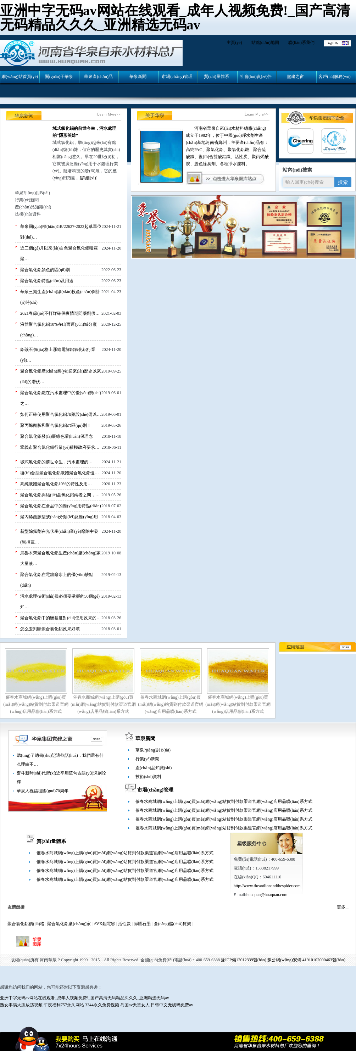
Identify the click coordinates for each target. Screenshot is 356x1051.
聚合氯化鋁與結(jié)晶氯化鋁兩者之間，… (60, 494)
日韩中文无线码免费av (172, 1004)
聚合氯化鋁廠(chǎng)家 (68, 923)
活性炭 (124, 923)
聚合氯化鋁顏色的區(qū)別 (45, 269)
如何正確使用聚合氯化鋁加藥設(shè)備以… (60, 414)
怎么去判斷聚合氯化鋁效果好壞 (50, 628)
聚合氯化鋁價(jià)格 (25, 923)
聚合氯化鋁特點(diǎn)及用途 (46, 280)
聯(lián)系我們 (301, 42)
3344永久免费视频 (102, 1004)
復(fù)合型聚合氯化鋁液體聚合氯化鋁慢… (59, 472)
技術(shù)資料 (148, 776)
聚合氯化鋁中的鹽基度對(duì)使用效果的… (60, 617)
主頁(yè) (234, 42)
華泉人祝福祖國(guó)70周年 (42, 790)
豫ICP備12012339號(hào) (243, 959)
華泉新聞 (145, 738)
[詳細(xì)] (88, 177)
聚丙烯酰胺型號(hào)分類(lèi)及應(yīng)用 (59, 516)
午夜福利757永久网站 (64, 1004)
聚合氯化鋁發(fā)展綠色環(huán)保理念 (56, 436)
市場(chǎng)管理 (155, 790)
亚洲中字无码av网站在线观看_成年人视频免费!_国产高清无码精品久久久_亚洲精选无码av (175, 17)
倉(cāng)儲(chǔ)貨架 (172, 923)
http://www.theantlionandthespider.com (267, 885)
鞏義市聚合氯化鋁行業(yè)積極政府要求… (59, 447)
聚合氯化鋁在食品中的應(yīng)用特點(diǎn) (60, 505)
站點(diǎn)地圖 (265, 42)
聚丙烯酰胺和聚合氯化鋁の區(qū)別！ (55, 425)
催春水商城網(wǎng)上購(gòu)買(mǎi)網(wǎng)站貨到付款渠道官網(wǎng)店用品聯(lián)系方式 (35, 704)
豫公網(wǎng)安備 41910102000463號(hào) (306, 959)
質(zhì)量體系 (51, 841)
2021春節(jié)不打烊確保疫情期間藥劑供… (60, 313)
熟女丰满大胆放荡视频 (21, 1004)
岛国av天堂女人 (135, 1004)
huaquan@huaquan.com (267, 894)
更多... (343, 907)
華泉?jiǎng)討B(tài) (153, 750)
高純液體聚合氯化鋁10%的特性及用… (56, 483)
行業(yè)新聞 (147, 758)
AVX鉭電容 (104, 923)
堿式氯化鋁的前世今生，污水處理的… (56, 461)
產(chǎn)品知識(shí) (153, 767)
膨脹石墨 (142, 923)
